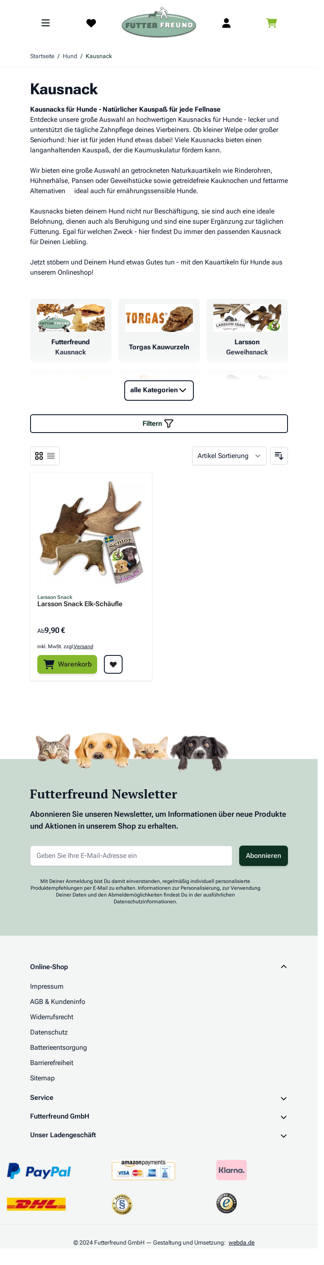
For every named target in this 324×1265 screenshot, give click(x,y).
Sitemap (42, 1078)
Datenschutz (49, 1032)
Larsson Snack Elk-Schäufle (80, 604)
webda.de (241, 1242)
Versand (83, 646)
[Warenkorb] (67, 664)
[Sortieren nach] (229, 456)
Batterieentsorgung (58, 1047)
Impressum (47, 986)
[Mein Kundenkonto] (226, 23)
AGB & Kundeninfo (57, 1002)
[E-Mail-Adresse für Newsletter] (131, 856)
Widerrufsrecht (51, 1017)
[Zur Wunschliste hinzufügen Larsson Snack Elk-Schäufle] (113, 664)
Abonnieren (263, 856)
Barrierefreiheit (51, 1063)
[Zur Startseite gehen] (159, 23)
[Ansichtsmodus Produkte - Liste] (39, 456)
